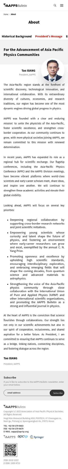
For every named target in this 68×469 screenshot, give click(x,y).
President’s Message (48, 36)
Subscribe (58, 392)
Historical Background (17, 36)
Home (6, 14)
